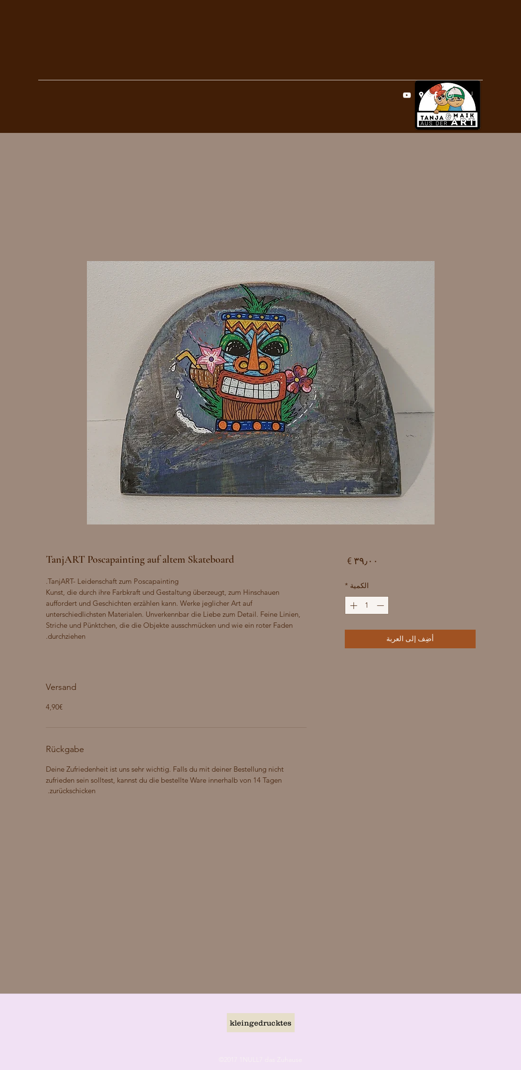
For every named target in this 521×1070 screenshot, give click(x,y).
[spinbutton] (367, 605)
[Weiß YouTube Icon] (407, 95)
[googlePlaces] (421, 95)
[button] (468, 94)
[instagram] (450, 95)
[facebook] (435, 95)
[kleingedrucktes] (261, 1022)
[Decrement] (381, 605)
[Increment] (352, 605)
